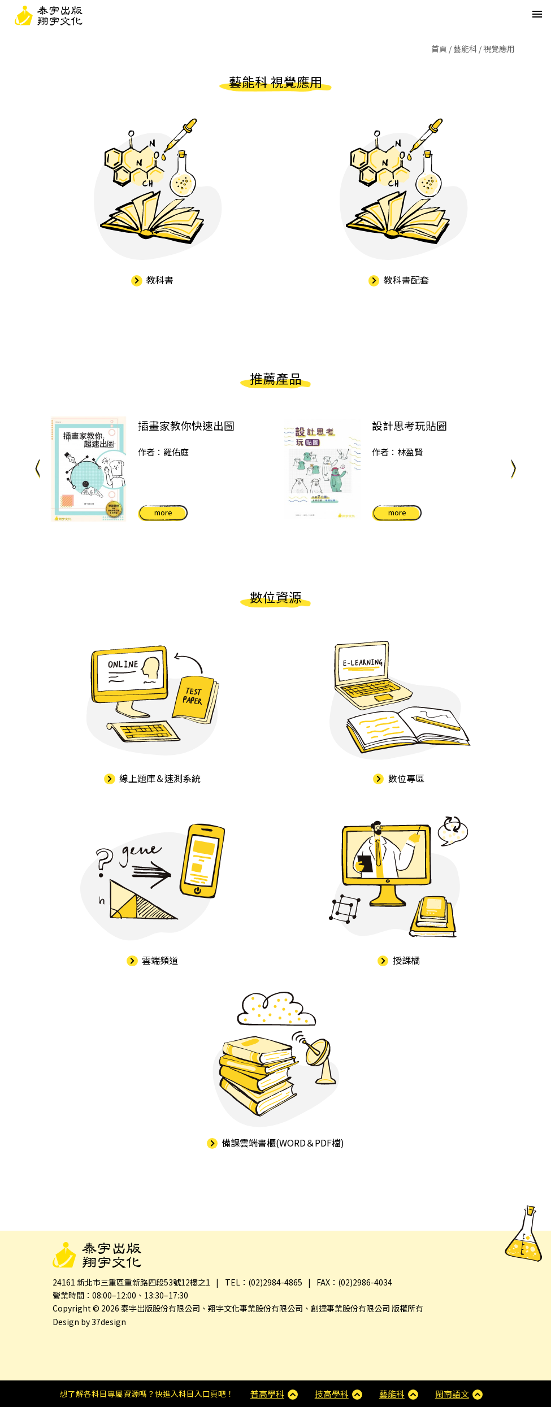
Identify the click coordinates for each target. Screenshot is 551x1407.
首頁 (439, 48)
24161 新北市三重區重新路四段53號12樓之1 (131, 1282)
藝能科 (465, 48)
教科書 (152, 279)
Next (513, 469)
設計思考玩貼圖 (409, 425)
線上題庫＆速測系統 (152, 778)
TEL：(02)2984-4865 (263, 1282)
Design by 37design (89, 1321)
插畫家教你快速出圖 (186, 425)
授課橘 (398, 960)
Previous (38, 469)
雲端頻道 (152, 960)
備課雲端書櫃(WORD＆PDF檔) (275, 1142)
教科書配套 (398, 279)
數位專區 (398, 778)
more (163, 512)
